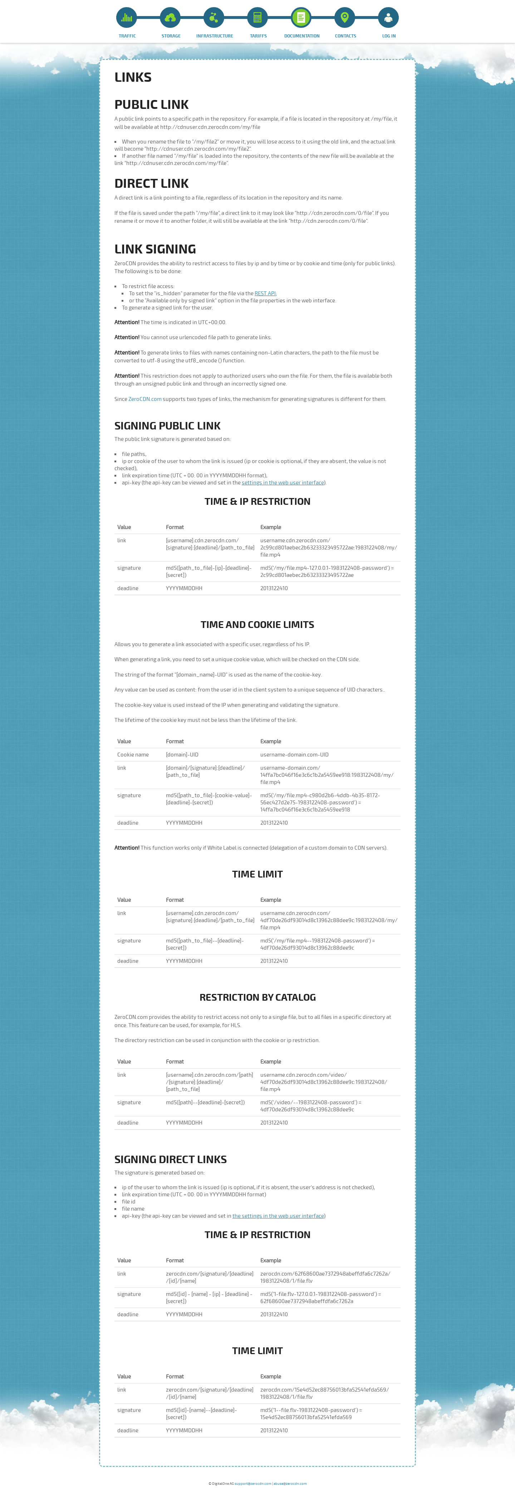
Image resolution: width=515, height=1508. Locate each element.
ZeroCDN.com (145, 399)
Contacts (345, 23)
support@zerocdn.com (253, 1484)
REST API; (266, 293)
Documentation (302, 23)
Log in (388, 23)
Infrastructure (214, 23)
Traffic (126, 23)
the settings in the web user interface (278, 1216)
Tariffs (257, 23)
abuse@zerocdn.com (290, 1484)
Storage (170, 23)
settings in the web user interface (283, 482)
